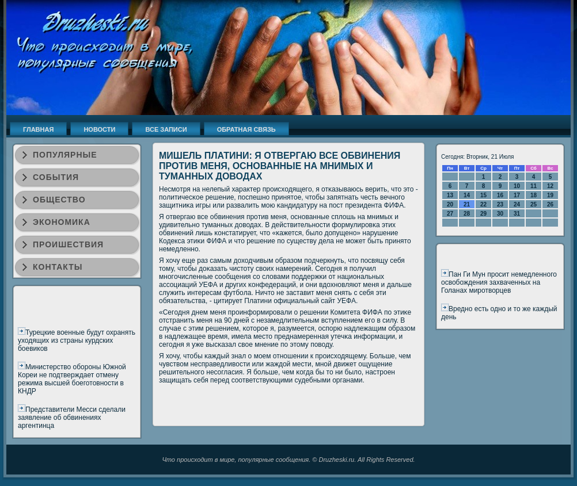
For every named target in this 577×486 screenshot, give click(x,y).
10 (517, 186)
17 (517, 195)
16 (500, 195)
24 (517, 204)
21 (467, 204)
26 (550, 204)
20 (450, 204)
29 (483, 214)
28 (467, 214)
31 (517, 214)
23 (500, 204)
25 (533, 204)
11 (533, 186)
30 (500, 214)
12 (550, 186)
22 (483, 204)
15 (483, 195)
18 (533, 195)
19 (550, 195)
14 (467, 195)
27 (450, 214)
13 (450, 195)
